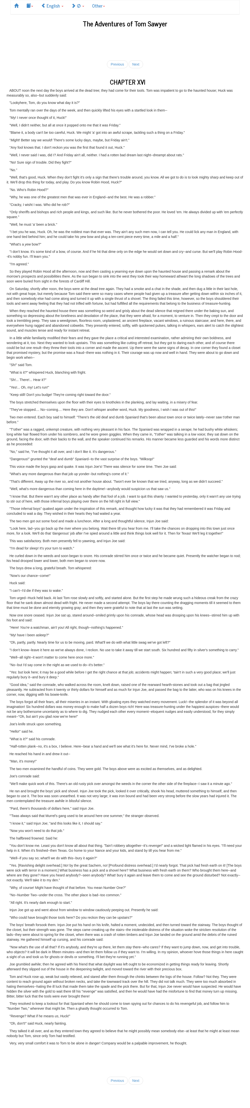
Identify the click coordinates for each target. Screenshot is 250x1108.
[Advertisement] (125, 43)
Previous (117, 64)
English (52, 5)
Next (135, 64)
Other (98, 5)
